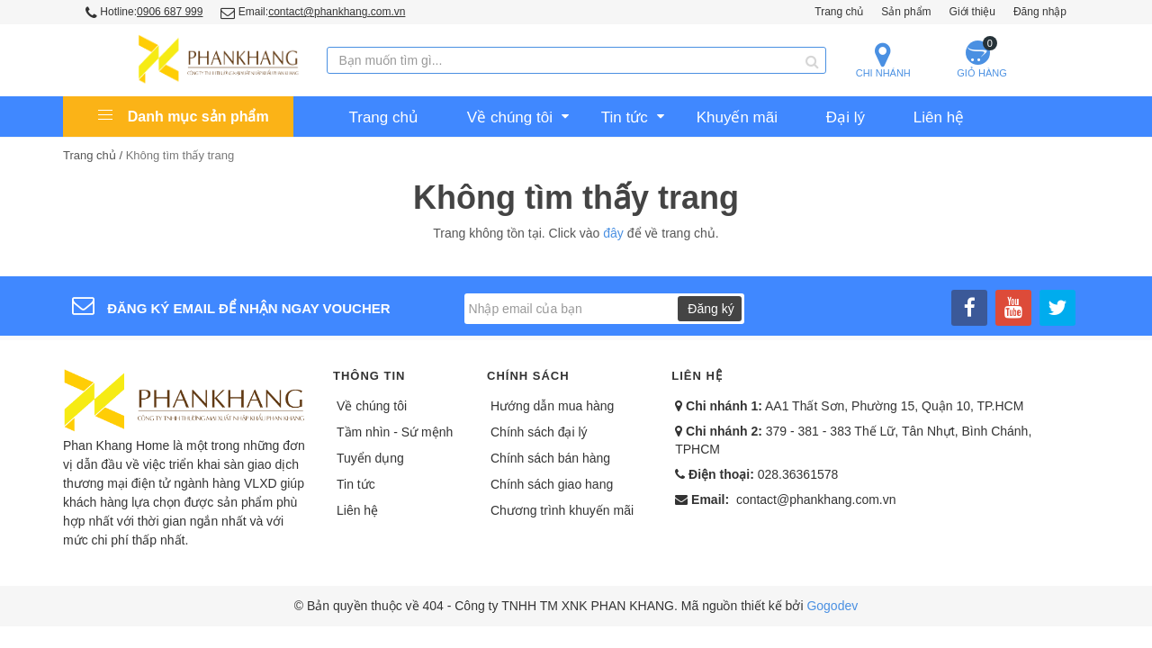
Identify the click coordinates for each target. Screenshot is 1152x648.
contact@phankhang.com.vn (816, 499)
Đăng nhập (1039, 11)
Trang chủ (838, 11)
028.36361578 (798, 474)
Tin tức (356, 484)
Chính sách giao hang (551, 484)
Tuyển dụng (370, 458)
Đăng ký (711, 309)
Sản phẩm (906, 11)
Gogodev (832, 605)
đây (613, 233)
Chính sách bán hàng (550, 458)
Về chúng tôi (372, 406)
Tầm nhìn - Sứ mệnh (395, 432)
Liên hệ (357, 510)
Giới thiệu (972, 11)
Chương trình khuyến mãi (562, 510)
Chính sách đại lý (539, 432)
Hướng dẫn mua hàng (552, 406)
